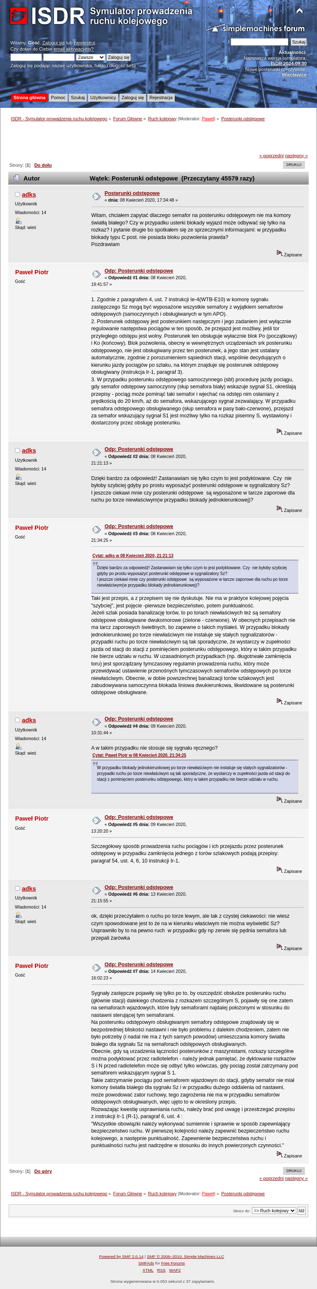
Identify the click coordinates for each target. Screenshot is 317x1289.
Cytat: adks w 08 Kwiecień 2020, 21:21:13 (133, 555)
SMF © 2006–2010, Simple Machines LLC (185, 1256)
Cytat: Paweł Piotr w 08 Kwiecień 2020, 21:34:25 (139, 755)
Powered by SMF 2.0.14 (121, 1256)
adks (29, 194)
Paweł (208, 118)
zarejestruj (84, 42)
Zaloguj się (53, 42)
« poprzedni (271, 155)
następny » (296, 155)
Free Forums (173, 1263)
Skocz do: (242, 1211)
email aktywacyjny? (74, 48)
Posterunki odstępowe (132, 193)
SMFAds (146, 1263)
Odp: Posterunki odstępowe (139, 271)
